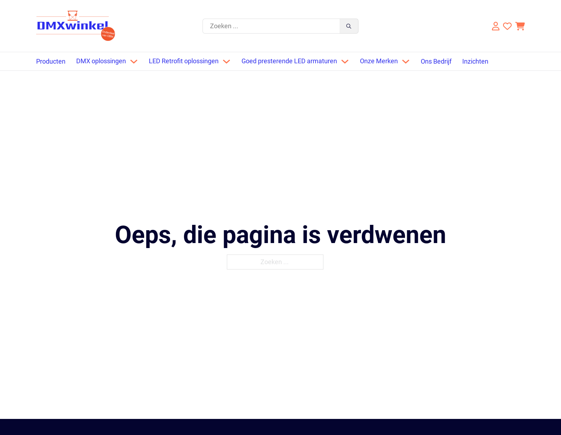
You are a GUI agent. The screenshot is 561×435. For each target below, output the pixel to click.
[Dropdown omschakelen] (134, 61)
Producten (50, 61)
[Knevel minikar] (520, 26)
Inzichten (475, 61)
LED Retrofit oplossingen (184, 61)
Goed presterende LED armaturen (289, 61)
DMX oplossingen (101, 61)
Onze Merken (379, 61)
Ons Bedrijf (436, 61)
